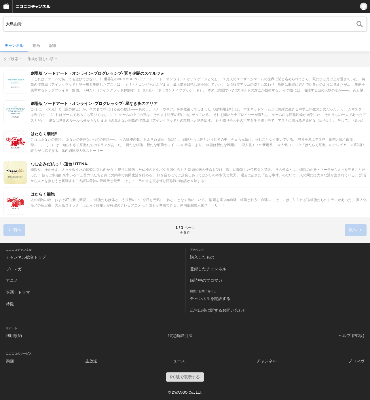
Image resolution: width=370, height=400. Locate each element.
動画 (36, 45)
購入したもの (202, 257)
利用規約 (14, 335)
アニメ (12, 280)
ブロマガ (14, 269)
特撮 (10, 304)
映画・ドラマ (18, 292)
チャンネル (14, 45)
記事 (53, 45)
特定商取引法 (180, 335)
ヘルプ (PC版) (351, 335)
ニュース (177, 361)
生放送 (91, 361)
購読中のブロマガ (206, 280)
